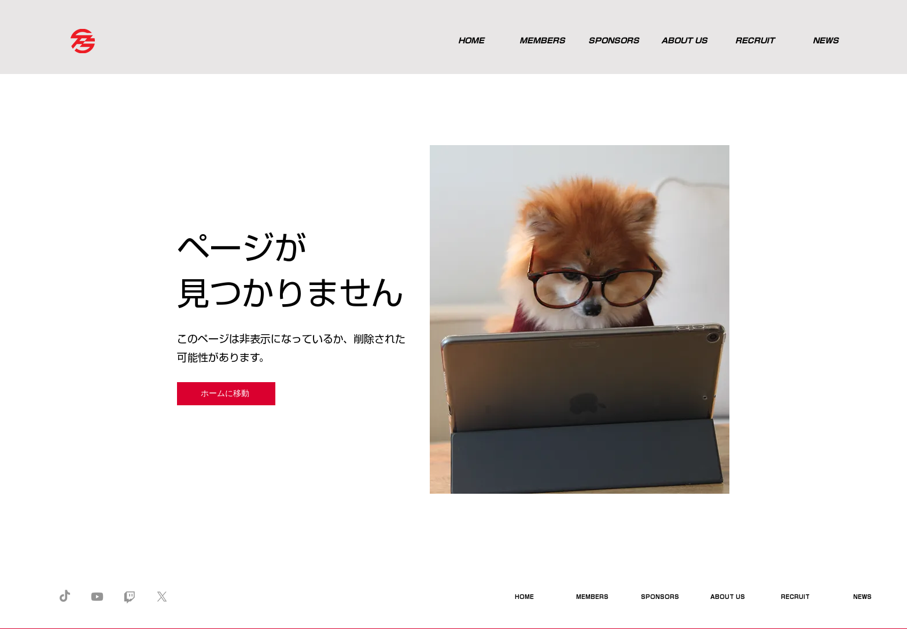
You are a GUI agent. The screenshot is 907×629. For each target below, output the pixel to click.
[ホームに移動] (226, 393)
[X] (162, 597)
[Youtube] (97, 597)
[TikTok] (65, 597)
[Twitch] (130, 597)
